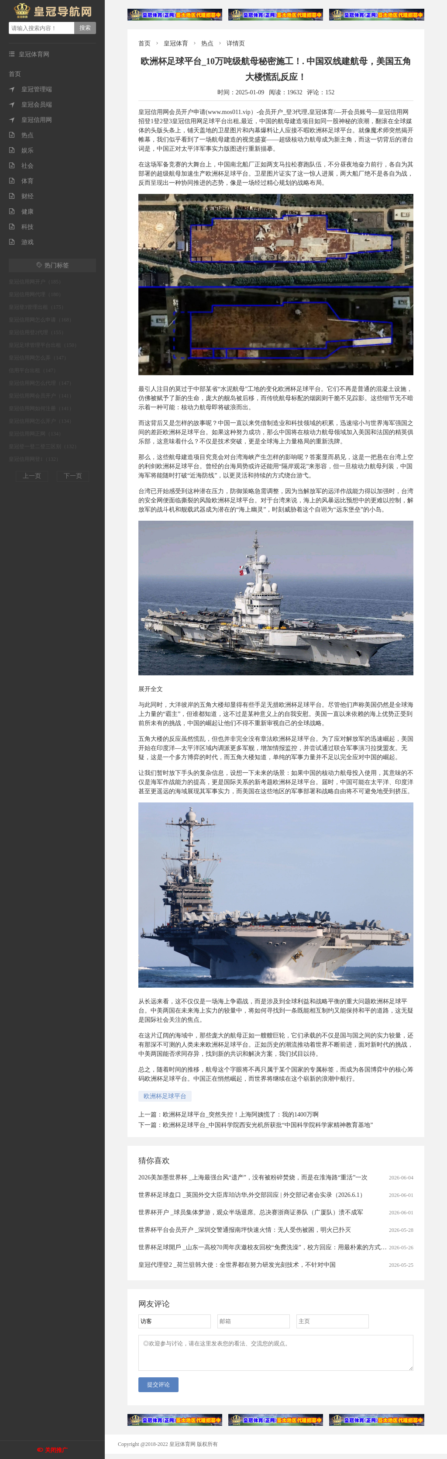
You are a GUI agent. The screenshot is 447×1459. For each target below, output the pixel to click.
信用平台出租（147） (33, 370)
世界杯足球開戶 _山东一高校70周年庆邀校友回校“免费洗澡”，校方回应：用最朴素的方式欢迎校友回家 (277, 1247)
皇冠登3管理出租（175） (37, 307)
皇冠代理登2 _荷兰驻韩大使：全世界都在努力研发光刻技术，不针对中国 (237, 1265)
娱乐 (21, 150)
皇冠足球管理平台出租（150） (44, 345)
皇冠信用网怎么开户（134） (41, 421)
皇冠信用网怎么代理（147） (41, 383)
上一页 (32, 476)
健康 (21, 211)
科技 (21, 227)
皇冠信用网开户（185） (36, 282)
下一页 (73, 476)
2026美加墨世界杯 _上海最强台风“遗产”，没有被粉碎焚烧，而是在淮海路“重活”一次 (253, 1177)
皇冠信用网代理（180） (36, 294)
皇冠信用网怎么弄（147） (39, 358)
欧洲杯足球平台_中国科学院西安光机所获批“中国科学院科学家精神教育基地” (268, 1125)
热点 (21, 135)
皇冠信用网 (30, 120)
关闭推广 (56, 1450)
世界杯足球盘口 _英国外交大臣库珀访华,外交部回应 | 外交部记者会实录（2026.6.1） (252, 1195)
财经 (21, 196)
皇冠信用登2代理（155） (37, 332)
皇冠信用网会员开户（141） (41, 396)
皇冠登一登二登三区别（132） (44, 446)
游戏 (21, 242)
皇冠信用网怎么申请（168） (41, 320)
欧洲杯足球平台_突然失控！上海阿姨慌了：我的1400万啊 (241, 1114)
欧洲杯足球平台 (165, 1096)
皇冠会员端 (30, 104)
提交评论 (158, 1389)
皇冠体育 (176, 43)
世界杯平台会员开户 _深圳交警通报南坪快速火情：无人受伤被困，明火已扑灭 (244, 1230)
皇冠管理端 (30, 89)
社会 (21, 165)
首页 (15, 74)
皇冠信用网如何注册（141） (41, 408)
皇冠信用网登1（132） (35, 459)
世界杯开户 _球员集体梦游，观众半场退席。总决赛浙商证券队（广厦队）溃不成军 (250, 1212)
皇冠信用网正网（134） (36, 434)
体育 (21, 181)
